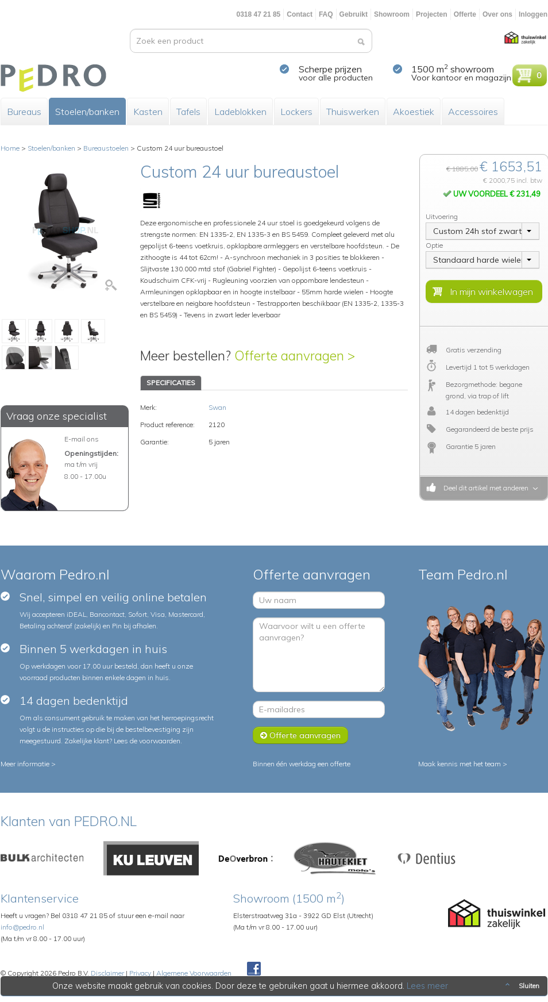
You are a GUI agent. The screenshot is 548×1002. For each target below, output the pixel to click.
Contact (299, 14)
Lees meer (427, 986)
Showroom (392, 14)
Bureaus (24, 111)
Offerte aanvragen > (294, 355)
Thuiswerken (352, 111)
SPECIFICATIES (170, 382)
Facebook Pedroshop (254, 969)
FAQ (326, 14)
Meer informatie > (28, 763)
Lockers (296, 111)
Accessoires (473, 111)
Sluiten (521, 986)
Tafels (188, 111)
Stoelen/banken (87, 111)
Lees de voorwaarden (147, 740)
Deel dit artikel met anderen (484, 487)
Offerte (465, 14)
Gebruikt (353, 14)
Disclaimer (107, 973)
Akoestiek (413, 111)
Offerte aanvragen (300, 735)
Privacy (140, 973)
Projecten (431, 14)
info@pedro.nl (22, 927)
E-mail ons (81, 439)
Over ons (497, 14)
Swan (217, 407)
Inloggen (533, 14)
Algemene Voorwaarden (193, 973)
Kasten (148, 111)
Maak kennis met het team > (462, 763)
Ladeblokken (240, 111)
